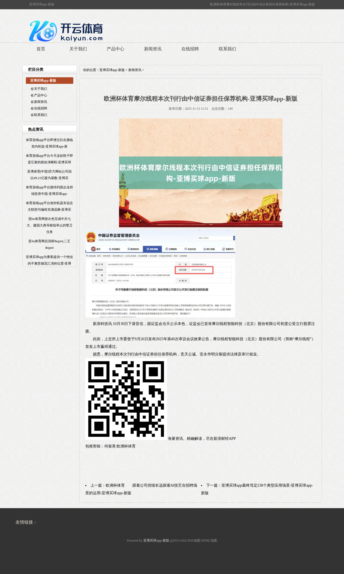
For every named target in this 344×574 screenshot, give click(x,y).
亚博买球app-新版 (112, 70)
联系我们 (227, 49)
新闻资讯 (153, 49)
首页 (40, 49)
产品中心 (115, 49)
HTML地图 (209, 540)
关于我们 (78, 49)
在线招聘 (190, 49)
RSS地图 (194, 540)
